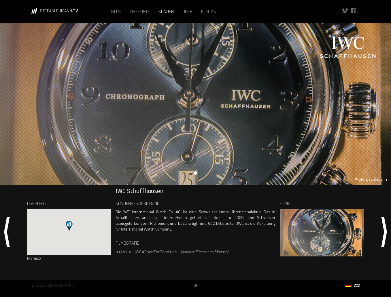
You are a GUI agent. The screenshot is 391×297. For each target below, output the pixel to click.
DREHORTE (140, 11)
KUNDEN (166, 11)
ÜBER (187, 11)
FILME (116, 11)
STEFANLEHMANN (59, 11)
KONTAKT (209, 11)
